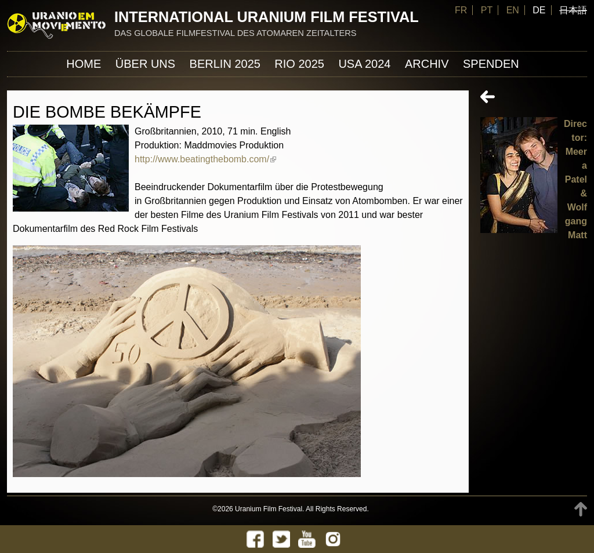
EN (512, 10)
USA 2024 (364, 63)
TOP (580, 509)
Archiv (427, 63)
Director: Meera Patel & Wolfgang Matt (575, 179)
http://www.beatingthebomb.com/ (205, 159)
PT (486, 10)
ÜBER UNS (145, 63)
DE (539, 10)
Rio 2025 (299, 63)
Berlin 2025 (225, 63)
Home (83, 63)
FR (461, 10)
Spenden (491, 63)
